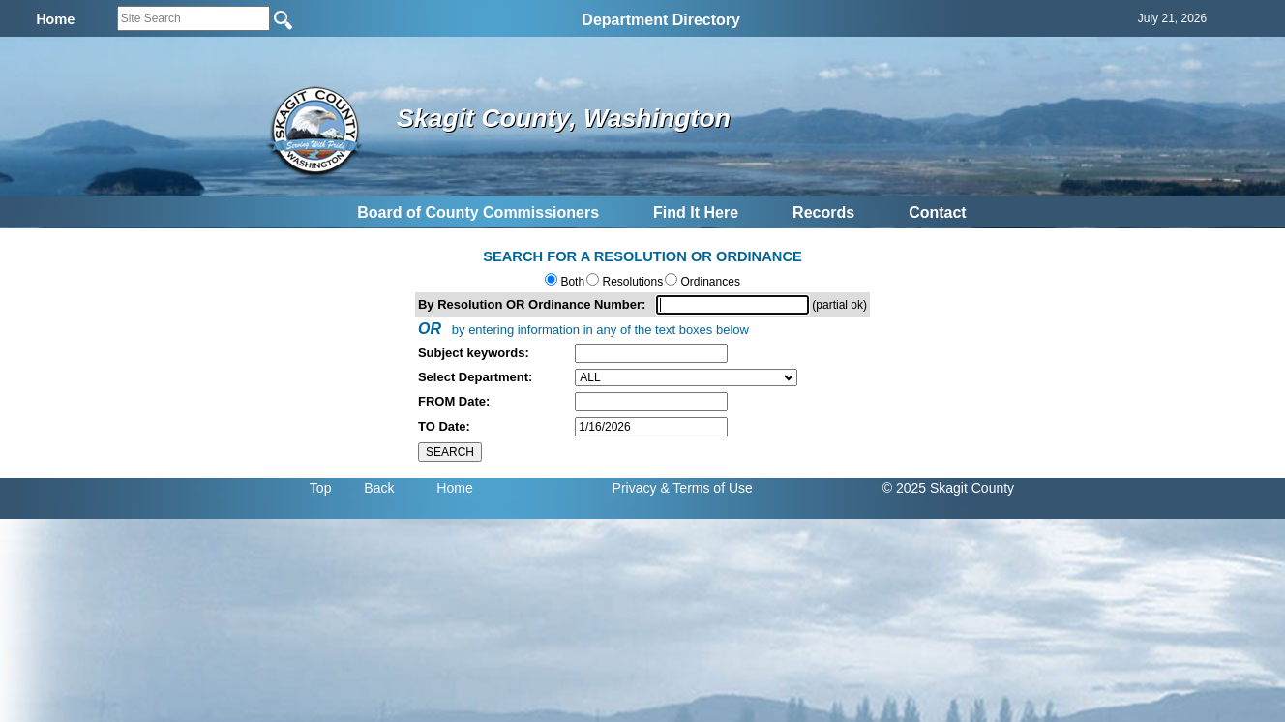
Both (570, 281)
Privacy (635, 488)
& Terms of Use (706, 488)
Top (321, 488)
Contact (938, 212)
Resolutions (631, 281)
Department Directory (661, 20)
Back (379, 488)
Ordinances (708, 281)
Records (823, 212)
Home (454, 488)
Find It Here (695, 212)
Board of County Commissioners (478, 212)
